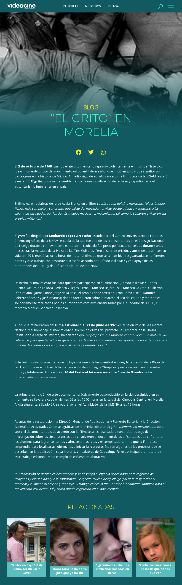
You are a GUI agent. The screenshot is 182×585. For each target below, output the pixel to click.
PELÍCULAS (70, 6)
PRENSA (113, 6)
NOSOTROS (93, 6)
